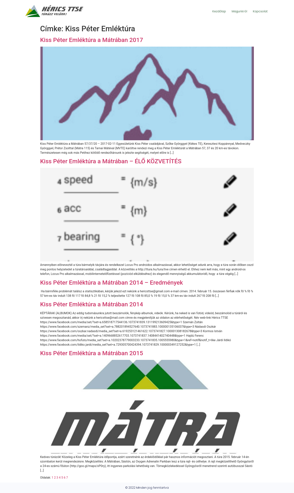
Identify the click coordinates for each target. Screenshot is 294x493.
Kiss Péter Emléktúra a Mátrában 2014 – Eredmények (111, 282)
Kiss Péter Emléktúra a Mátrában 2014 (91, 304)
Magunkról (239, 11)
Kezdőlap (219, 11)
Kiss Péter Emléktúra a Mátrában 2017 (91, 39)
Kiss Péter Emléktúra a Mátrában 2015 (91, 353)
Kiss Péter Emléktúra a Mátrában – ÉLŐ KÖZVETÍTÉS (111, 161)
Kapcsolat (260, 11)
